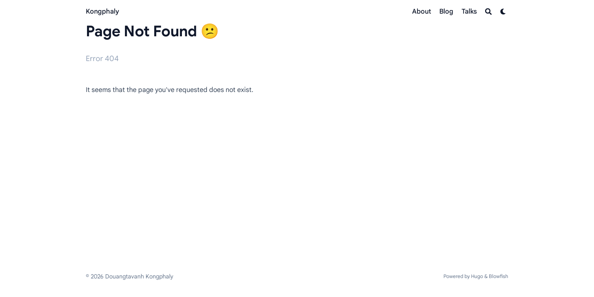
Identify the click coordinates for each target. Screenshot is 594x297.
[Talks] (469, 11)
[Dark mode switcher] (503, 11)
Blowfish (498, 276)
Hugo (477, 276)
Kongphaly (102, 11)
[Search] (488, 11)
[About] (421, 11)
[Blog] (446, 11)
